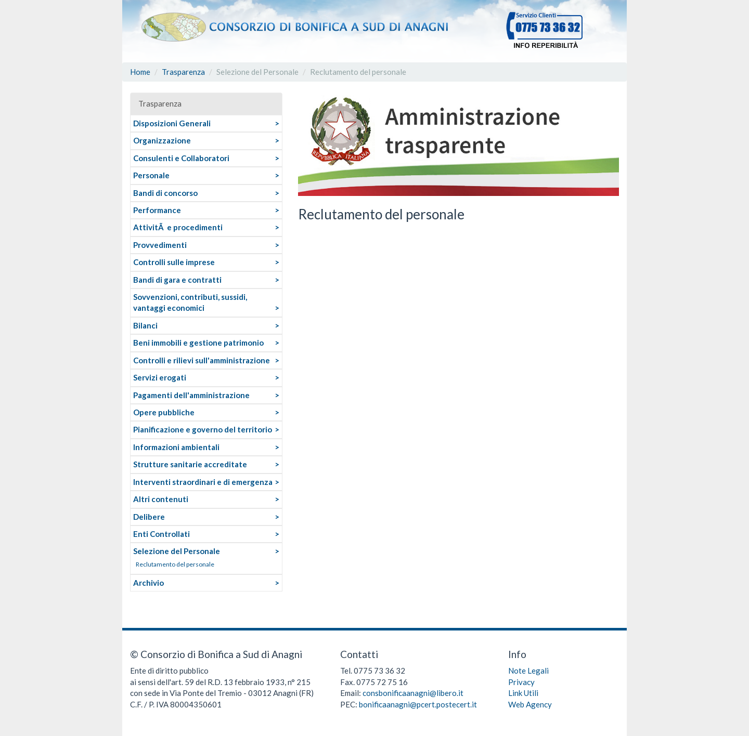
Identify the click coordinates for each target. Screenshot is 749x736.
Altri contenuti (160, 499)
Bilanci (145, 325)
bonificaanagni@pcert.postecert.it (418, 704)
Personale (151, 175)
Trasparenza (183, 71)
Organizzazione (162, 140)
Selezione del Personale (176, 551)
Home (140, 71)
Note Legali (528, 670)
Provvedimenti (160, 244)
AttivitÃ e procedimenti (178, 227)
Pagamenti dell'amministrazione (191, 395)
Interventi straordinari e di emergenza (203, 482)
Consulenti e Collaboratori (181, 158)
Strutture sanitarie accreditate (190, 464)
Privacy (521, 682)
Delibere (149, 516)
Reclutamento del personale (175, 564)
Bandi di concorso (165, 193)
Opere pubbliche (164, 412)
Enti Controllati (161, 533)
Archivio (148, 582)
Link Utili (523, 693)
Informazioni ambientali (176, 447)
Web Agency (530, 704)
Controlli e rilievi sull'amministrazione (201, 360)
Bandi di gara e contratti (177, 279)
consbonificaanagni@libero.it (413, 693)
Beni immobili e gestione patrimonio (198, 342)
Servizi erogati (159, 377)
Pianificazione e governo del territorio (202, 429)
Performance (157, 210)
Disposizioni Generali (172, 123)
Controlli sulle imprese (174, 262)
